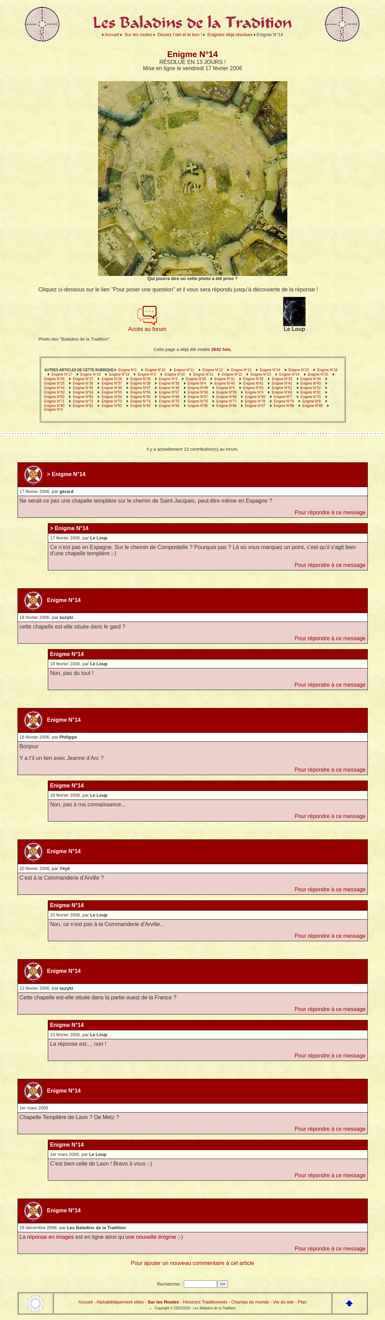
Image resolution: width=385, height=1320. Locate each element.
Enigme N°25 (318, 374)
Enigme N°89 (312, 406)
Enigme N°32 (253, 379)
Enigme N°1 (127, 370)
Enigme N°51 (282, 388)
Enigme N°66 (169, 397)
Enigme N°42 (282, 383)
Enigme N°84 (169, 406)
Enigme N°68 (226, 397)
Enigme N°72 (83, 401)
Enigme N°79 (284, 401)
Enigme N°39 (169, 383)
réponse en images (50, 1237)
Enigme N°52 (310, 388)
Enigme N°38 (140, 383)
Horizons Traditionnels (205, 1302)
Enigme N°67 (198, 397)
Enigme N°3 (168, 379)
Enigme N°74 (140, 401)
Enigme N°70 (310, 397)
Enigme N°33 (282, 379)
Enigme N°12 (212, 370)
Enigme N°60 (282, 392)
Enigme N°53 (54, 392)
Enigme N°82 (111, 406)
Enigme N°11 (184, 370)
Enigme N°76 (198, 401)
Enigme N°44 (54, 388)
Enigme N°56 (140, 392)
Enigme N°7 (283, 397)
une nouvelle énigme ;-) (154, 1237)
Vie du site (283, 1302)
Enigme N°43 (310, 383)
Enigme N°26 (54, 379)
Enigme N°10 (155, 370)
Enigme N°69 (255, 397)
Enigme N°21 (203, 374)
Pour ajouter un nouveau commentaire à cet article (192, 1263)
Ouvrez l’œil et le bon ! (179, 34)
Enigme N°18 (90, 374)
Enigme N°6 (254, 392)
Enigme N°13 (241, 370)
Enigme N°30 (196, 379)
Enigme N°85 (198, 406)
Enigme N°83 (140, 406)
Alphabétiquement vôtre (119, 1302)
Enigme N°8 (311, 401)
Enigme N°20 (174, 374)
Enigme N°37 (111, 383)
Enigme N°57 (169, 392)
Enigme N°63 (83, 397)
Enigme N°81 (83, 406)
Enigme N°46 (111, 388)
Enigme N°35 (54, 383)
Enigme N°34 (310, 379)
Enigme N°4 (197, 383)
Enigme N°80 (54, 406)
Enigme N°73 (111, 401)
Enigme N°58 (198, 392)
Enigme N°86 (226, 406)
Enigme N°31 (224, 379)
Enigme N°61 (310, 392)
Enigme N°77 (226, 401)
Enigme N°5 (225, 388)
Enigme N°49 (198, 388)
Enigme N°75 (169, 401)
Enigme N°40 (224, 383)
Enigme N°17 (62, 374)
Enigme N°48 (169, 388)
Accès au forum (147, 326)
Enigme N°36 (83, 383)
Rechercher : (169, 1284)
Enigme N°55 (111, 392)
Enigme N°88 (284, 406)
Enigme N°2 (147, 374)
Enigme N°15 (299, 370)
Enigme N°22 (232, 374)
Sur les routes (138, 34)
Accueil (112, 34)
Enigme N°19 (119, 374)
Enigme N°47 (140, 388)
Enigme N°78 (255, 401)
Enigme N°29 (140, 379)
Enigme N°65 (140, 397)
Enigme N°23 (260, 374)
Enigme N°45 (83, 388)
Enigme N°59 (226, 392)
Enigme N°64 (111, 397)
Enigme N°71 (54, 401)
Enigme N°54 (83, 392)
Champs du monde (250, 1302)
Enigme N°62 (54, 397)
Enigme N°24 (289, 374)
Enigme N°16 (327, 370)
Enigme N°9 (53, 409)
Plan (302, 1302)
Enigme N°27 (83, 379)
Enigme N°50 (253, 388)
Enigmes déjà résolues (230, 34)
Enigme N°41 (253, 383)
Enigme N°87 (255, 406)
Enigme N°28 (111, 379)
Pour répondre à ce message (330, 512)
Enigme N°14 (270, 370)
